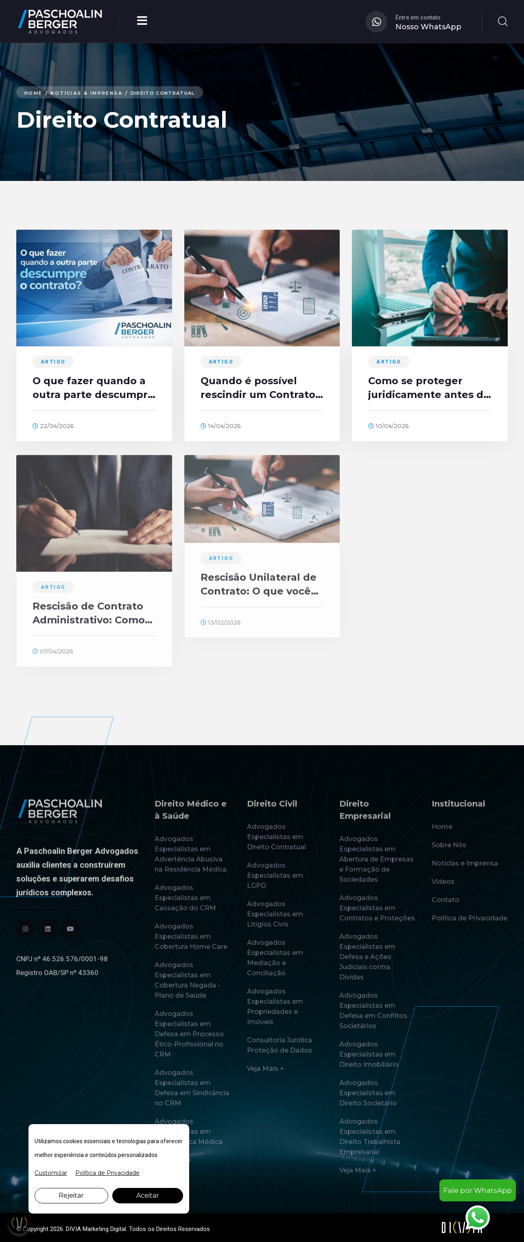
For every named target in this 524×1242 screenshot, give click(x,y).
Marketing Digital (104, 1229)
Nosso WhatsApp (428, 26)
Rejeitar (71, 1195)
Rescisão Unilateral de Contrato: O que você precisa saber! (259, 590)
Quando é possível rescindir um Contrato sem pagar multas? (258, 388)
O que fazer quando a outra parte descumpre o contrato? (93, 388)
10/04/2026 (388, 426)
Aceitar (147, 1195)
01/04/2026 (53, 657)
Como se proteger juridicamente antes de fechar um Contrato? (429, 388)
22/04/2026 (53, 426)
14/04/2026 (221, 426)
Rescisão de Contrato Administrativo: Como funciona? (89, 619)
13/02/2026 (221, 628)
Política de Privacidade (107, 1173)
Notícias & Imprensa (94, 93)
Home (34, 93)
